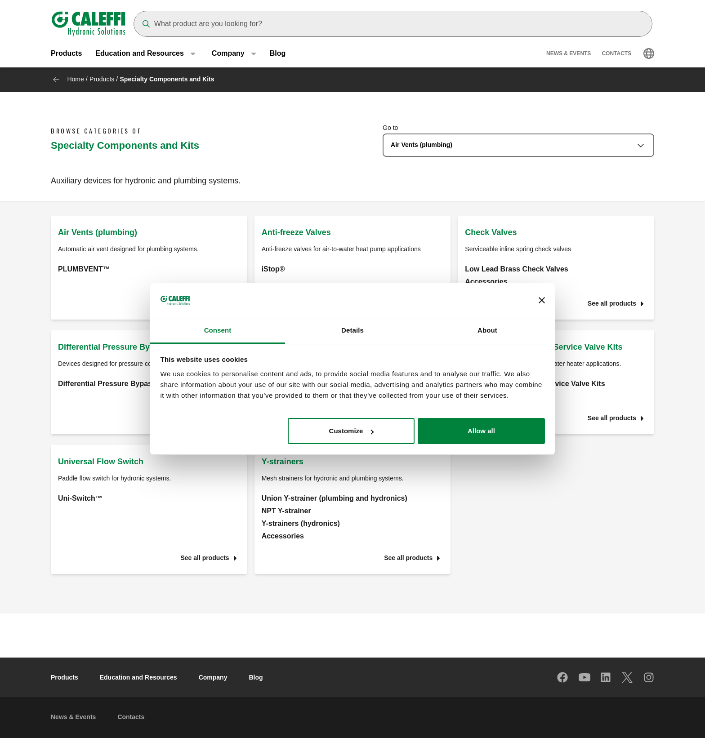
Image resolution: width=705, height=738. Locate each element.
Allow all (481, 431)
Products (66, 54)
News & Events (568, 54)
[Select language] (648, 54)
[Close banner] (542, 301)
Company (213, 677)
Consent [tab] (218, 330)
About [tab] (487, 330)
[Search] (393, 24)
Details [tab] (352, 330)
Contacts (616, 54)
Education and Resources (138, 677)
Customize (351, 431)
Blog (278, 54)
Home (75, 79)
